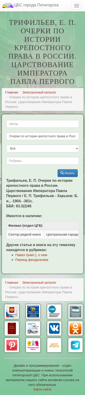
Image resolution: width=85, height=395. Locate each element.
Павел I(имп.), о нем (31, 255)
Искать (68, 173)
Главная (11, 92)
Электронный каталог (39, 92)
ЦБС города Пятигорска (30, 5)
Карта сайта (42, 389)
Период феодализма (31, 260)
